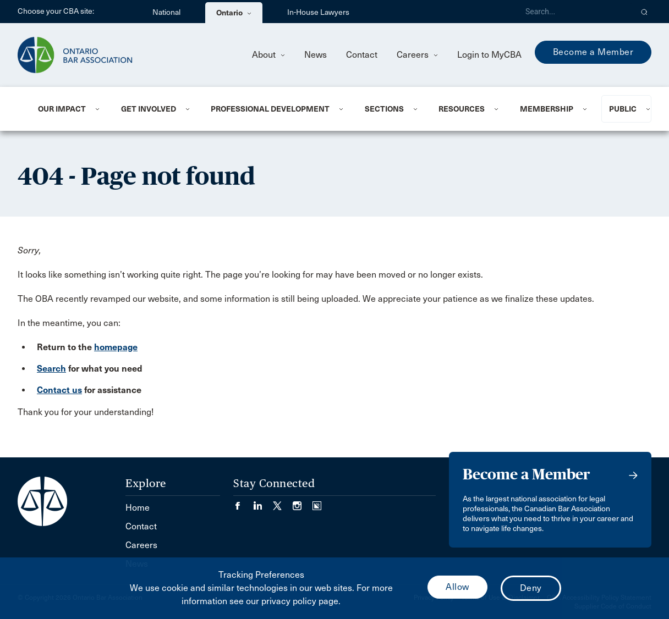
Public (623, 109)
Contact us (59, 390)
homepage (116, 347)
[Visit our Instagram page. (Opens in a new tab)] (302, 502)
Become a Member (593, 52)
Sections (384, 109)
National (166, 12)
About (268, 54)
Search (51, 368)
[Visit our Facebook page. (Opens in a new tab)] (243, 502)
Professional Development (270, 109)
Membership (546, 109)
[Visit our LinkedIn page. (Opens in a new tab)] (263, 502)
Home (137, 507)
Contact (361, 54)
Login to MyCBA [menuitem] (489, 54)
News (315, 54)
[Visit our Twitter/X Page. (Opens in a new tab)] (283, 502)
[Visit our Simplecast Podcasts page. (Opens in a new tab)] (316, 502)
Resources (461, 109)
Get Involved (148, 109)
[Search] (574, 11)
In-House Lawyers (318, 12)
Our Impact (62, 109)
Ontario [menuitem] (233, 13)
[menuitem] (66, 109)
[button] (644, 11)
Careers (417, 54)
